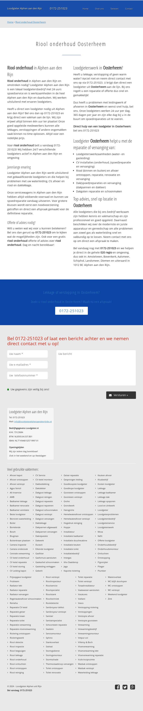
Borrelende (15, 527)
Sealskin (50, 629)
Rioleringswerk (17, 637)
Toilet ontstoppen (54, 668)
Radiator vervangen (19, 594)
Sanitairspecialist (54, 620)
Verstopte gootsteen (88, 620)
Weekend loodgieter (117, 594)
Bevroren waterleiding (20, 518)
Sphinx (49, 637)
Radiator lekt (16, 585)
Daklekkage (40, 523)
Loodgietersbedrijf (106, 518)
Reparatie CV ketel (18, 607)
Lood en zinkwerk (106, 505)
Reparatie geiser (17, 611)
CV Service (40, 475)
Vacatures (82, 594)
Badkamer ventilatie (19, 510)
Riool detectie (16, 642)
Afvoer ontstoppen (19, 479)
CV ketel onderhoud (19, 557)
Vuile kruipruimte (86, 659)
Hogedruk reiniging (73, 523)
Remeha (14, 603)
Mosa (100, 531)
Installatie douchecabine (75, 540)
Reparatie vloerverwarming (23, 629)
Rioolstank (51, 594)
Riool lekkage (16, 655)
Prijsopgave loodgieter (20, 577)
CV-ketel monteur (43, 479)
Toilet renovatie (53, 672)
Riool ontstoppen (18, 668)
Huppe (67, 527)
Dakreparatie (41, 536)
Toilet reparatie (85, 577)
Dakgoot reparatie (44, 501)
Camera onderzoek (19, 549)
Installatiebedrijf (71, 553)
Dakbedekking (42, 484)
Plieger (101, 566)
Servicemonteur (53, 633)
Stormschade (52, 659)
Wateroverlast (114, 577)
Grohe (67, 501)
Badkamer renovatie (19, 505)
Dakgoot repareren (44, 505)
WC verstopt (114, 590)
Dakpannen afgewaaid (46, 527)
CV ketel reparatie (18, 562)
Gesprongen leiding (73, 479)
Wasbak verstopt (86, 668)
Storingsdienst (53, 650)
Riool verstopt (52, 577)
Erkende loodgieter (44, 549)
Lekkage (101, 488)
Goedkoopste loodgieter (75, 484)
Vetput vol (83, 637)
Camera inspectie (18, 544)
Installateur (69, 531)
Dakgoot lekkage (43, 492)
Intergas (67, 557)
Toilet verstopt (85, 581)
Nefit (100, 536)
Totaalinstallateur (86, 585)
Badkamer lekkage (18, 501)
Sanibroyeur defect (55, 607)
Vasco (81, 603)
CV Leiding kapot (18, 570)
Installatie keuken (72, 544)
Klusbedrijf (103, 479)
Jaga (66, 566)
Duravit (39, 544)
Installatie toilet (71, 549)
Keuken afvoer (105, 475)
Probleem (14, 581)
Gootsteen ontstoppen (75, 492)
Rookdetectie (52, 603)
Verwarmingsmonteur (88, 633)
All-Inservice (15, 492)
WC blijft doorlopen (117, 581)
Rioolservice (51, 585)
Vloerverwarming (86, 646)
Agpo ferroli (15, 488)
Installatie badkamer (73, 536)
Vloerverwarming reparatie (90, 655)
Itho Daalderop (71, 562)
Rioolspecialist (53, 590)
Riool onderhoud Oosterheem (30, 22)
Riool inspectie (17, 646)
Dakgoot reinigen (43, 497)
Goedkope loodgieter (74, 488)
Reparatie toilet (17, 620)
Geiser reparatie (71, 475)
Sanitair (49, 616)
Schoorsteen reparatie (56, 624)
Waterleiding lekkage (88, 672)
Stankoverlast (52, 642)
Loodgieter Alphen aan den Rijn (24, 8)
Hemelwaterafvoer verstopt (77, 518)
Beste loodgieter (17, 514)
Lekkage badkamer (107, 492)
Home (10, 22)
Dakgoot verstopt (43, 514)
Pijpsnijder (103, 562)
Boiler (12, 523)
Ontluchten (103, 553)
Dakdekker (40, 488)
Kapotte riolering (72, 570)
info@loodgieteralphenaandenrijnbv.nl (33, 421)
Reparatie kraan (17, 616)
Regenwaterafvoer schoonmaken (25, 598)
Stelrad (49, 646)
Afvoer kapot (16, 475)
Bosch (13, 531)
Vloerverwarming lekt (88, 650)
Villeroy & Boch (85, 642)
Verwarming (84, 624)
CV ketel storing (17, 566)
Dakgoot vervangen (44, 518)
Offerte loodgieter (106, 540)
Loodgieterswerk (106, 527)
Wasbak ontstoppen (87, 664)
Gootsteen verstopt (73, 497)
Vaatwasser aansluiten (88, 590)
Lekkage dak (104, 497)
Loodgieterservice (106, 523)
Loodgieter (103, 510)
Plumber (102, 570)
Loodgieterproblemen (108, 514)
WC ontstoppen (115, 585)
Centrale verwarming (20, 553)
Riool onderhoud (18, 659)
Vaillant (81, 598)
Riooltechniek (52, 598)
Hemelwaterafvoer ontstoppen (78, 514)
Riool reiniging (17, 672)
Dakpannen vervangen (46, 531)
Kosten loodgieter (106, 484)
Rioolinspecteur (53, 581)
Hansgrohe (69, 510)
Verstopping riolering (88, 607)
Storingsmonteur (54, 655)
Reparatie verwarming (20, 624)
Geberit (39, 570)
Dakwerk (39, 540)
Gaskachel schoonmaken (47, 562)
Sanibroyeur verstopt (56, 611)
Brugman (14, 536)
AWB (12, 497)
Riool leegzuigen (18, 650)
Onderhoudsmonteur (108, 549)
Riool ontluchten (18, 664)
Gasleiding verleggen (45, 566)
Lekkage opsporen (106, 501)
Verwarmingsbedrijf (87, 629)
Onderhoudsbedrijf (107, 544)
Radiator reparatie (18, 590)
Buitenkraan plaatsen (20, 540)
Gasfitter (39, 553)
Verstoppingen (85, 611)
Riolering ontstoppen (20, 633)
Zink (110, 598)
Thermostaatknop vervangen (60, 664)
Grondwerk (69, 505)
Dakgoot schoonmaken (46, 510)
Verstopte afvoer (86, 616)
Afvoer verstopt (17, 484)
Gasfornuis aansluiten (45, 557)
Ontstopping (104, 557)
